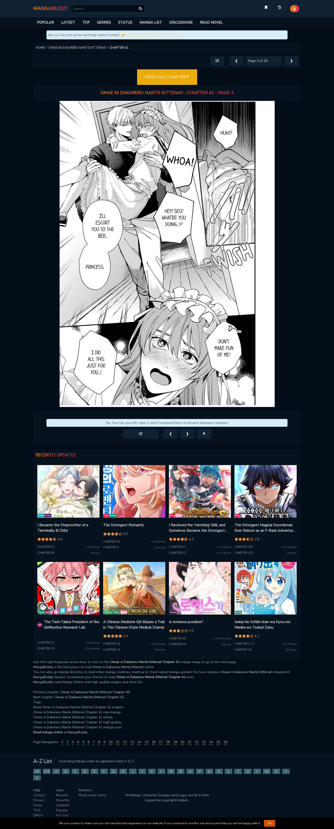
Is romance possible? (186, 622)
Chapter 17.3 (244, 644)
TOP (86, 22)
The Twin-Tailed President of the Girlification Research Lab (71, 625)
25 (218, 742)
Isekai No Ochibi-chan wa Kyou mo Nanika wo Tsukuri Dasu (262, 625)
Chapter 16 (242, 650)
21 (189, 742)
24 (211, 742)
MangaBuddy (43, 667)
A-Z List (62, 815)
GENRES (104, 22)
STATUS (125, 22)
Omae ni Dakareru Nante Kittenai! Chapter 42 (89, 697)
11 (118, 742)
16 (154, 742)
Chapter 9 (110, 547)
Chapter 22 (177, 553)
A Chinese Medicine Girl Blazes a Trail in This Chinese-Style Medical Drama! (134, 625)
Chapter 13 (111, 650)
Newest (62, 795)
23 (204, 742)
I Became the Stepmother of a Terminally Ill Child (62, 528)
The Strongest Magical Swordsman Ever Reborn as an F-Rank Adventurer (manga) (265, 528)
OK (269, 823)
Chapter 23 (177, 547)
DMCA (38, 815)
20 (182, 742)
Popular (62, 810)
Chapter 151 (243, 553)
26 (225, 742)
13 (132, 742)
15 (146, 742)
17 (161, 742)
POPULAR (45, 22)
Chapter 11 (45, 642)
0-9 (46, 771)
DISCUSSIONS (181, 22)
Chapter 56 (45, 553)
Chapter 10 (111, 542)
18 (168, 742)
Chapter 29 (177, 644)
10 (110, 742)
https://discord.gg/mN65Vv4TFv (154, 35)
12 (125, 742)
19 (175, 742)
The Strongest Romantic (123, 525)
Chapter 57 (45, 547)
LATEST (68, 22)
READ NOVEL (211, 22)
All (37, 771)
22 (197, 742)
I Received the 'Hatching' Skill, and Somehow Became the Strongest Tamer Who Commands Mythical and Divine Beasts (199, 528)
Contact (39, 795)
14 (139, 742)
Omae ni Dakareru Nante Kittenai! (118, 667)
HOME (42, 48)
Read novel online (92, 795)
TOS (36, 810)
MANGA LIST (150, 22)
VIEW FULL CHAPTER (167, 77)
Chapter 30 (177, 638)
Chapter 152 (243, 547)
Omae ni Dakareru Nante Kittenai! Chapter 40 (95, 692)
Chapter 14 (111, 644)
